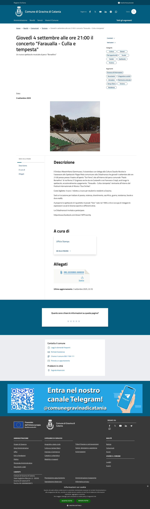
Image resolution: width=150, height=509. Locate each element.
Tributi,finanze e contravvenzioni (87, 444)
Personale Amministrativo (23, 463)
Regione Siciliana (20, 2)
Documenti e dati (20, 467)
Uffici (15, 452)
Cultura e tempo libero (52, 448)
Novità (25, 28)
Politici (16, 459)
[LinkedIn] (105, 11)
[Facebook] (89, 11)
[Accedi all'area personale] (125, 2)
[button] (75, 505)
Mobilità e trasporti (51, 459)
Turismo (45, 28)
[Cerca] (133, 11)
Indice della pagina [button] (25, 159)
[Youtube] (100, 11)
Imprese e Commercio (52, 452)
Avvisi (108, 452)
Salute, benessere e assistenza (86, 448)
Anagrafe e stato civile (52, 444)
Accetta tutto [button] (67, 501)
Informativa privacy (82, 481)
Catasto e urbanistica (52, 455)
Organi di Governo (20, 444)
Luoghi (108, 462)
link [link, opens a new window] (95, 496)
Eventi (108, 466)
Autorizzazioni (80, 451)
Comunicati (35, 28)
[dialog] (75, 496)
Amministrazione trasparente (85, 478)
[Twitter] (94, 11)
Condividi (111, 38)
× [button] (147, 486)
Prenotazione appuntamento (55, 478)
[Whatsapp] (115, 11)
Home (18, 28)
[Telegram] (110, 11)
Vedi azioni (111, 42)
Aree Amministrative (21, 448)
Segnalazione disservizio (53, 481)
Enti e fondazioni (20, 455)
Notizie (108, 444)
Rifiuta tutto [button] (83, 501)
